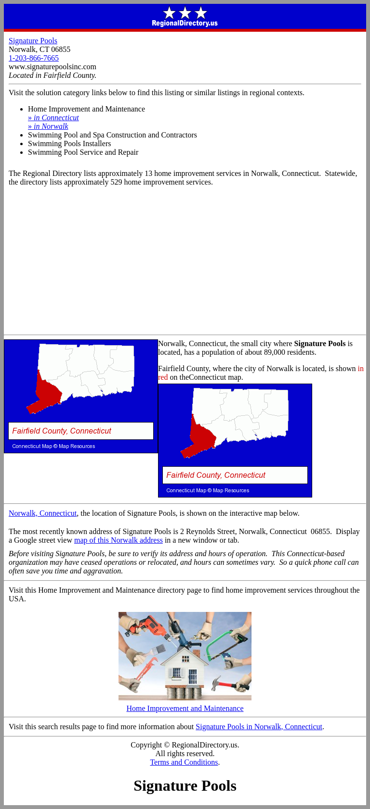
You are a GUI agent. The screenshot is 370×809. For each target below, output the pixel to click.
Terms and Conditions (184, 762)
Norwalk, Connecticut (43, 513)
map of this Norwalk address (118, 540)
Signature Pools (33, 41)
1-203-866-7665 (34, 58)
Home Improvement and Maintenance (185, 704)
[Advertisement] (185, 262)
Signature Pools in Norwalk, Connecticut (259, 726)
